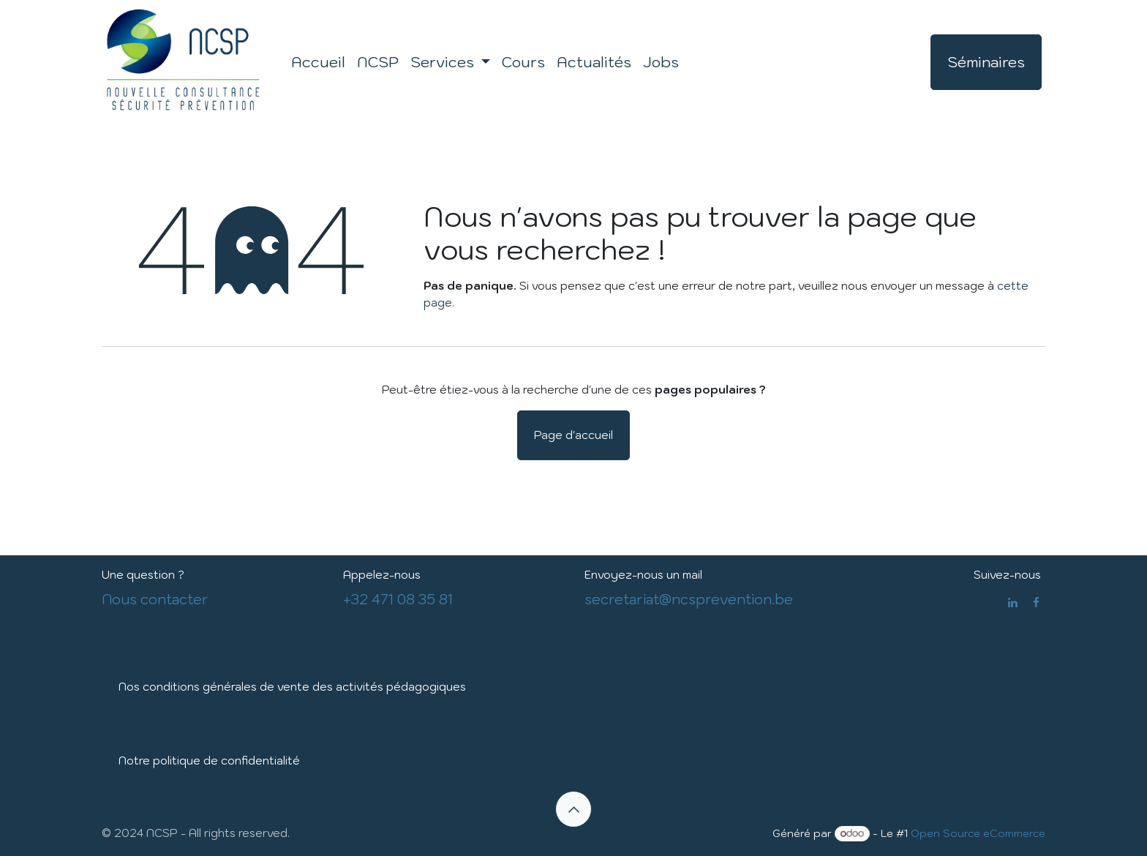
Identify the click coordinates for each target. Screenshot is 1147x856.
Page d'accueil (573, 435)
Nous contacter (155, 599)
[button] (573, 809)
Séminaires (986, 62)
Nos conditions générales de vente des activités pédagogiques (292, 687)
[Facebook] (1036, 602)
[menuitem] (318, 62)
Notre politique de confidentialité (209, 760)
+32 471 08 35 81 (398, 599)
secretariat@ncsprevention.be (688, 599)
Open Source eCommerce (978, 833)
